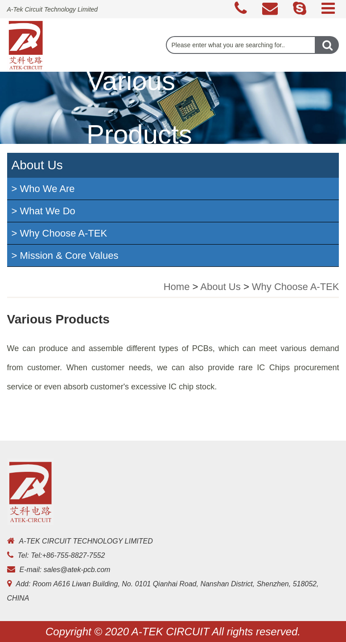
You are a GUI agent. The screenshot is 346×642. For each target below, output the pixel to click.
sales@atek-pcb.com (77, 569)
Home (177, 286)
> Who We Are (43, 188)
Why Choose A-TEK (295, 286)
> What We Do (43, 211)
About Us (220, 286)
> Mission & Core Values (65, 255)
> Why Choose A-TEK (59, 233)
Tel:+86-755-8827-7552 (68, 555)
